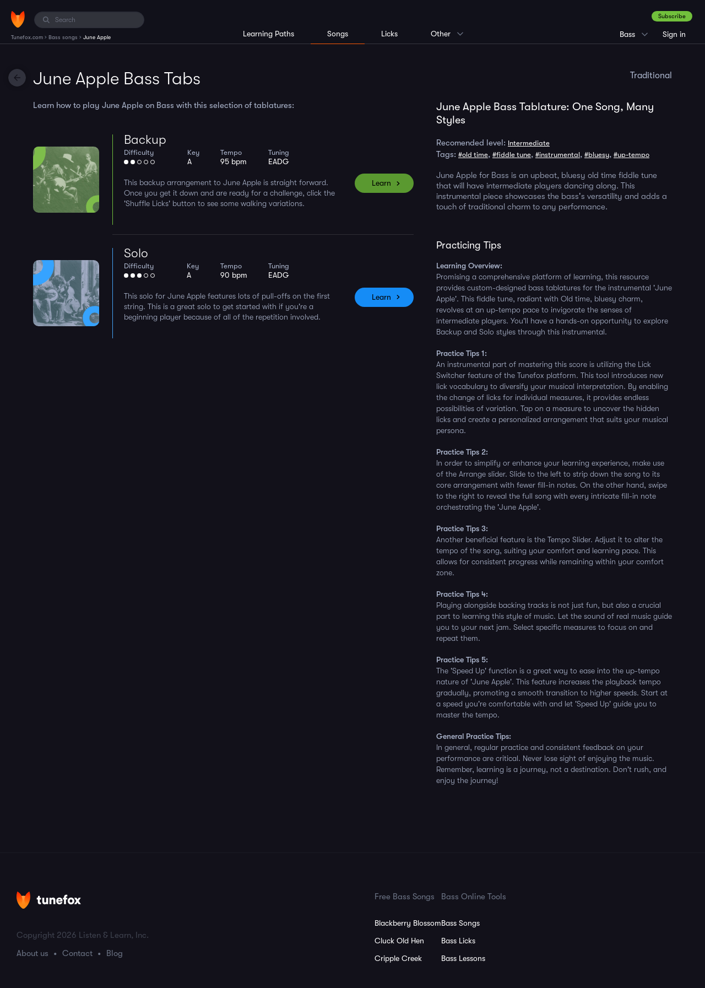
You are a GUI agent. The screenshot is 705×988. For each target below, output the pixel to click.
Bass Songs (460, 923)
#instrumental (557, 154)
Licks (389, 33)
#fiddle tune (511, 154)
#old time (473, 154)
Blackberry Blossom (408, 923)
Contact (77, 953)
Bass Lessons (463, 958)
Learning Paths (268, 33)
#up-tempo (631, 154)
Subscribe (672, 16)
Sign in (674, 34)
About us (32, 953)
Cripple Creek (398, 958)
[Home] (18, 19)
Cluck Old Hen (399, 940)
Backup (145, 139)
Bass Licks (458, 940)
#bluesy (596, 154)
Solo (136, 253)
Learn (381, 183)
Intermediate (529, 143)
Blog (114, 953)
